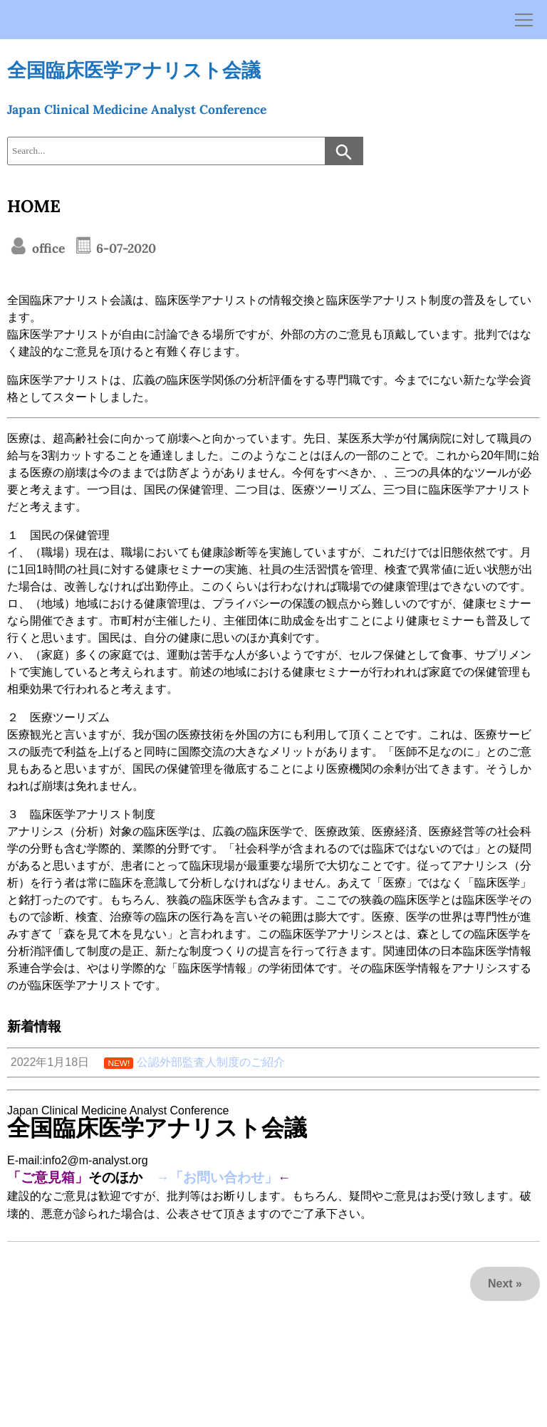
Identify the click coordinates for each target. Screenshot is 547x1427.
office (46, 248)
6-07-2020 (124, 248)
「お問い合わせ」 (224, 1177)
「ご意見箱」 (47, 1177)
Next (500, 1283)
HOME (34, 206)
